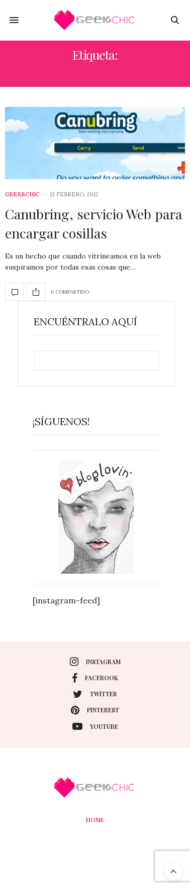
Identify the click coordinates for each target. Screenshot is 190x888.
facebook (95, 678)
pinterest (95, 710)
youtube (95, 726)
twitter (95, 694)
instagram (95, 662)
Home (95, 820)
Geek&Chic (22, 194)
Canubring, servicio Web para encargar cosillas (93, 223)
